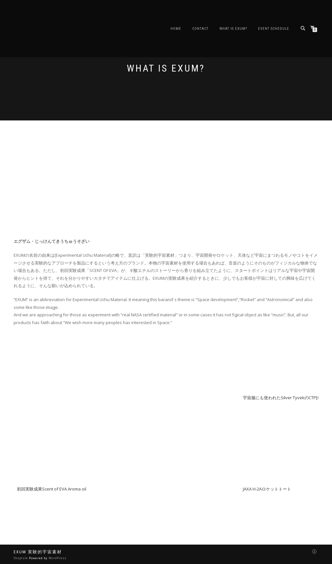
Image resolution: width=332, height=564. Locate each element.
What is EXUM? (233, 29)
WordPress (57, 558)
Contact (200, 29)
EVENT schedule (273, 29)
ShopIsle (21, 558)
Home (176, 29)
